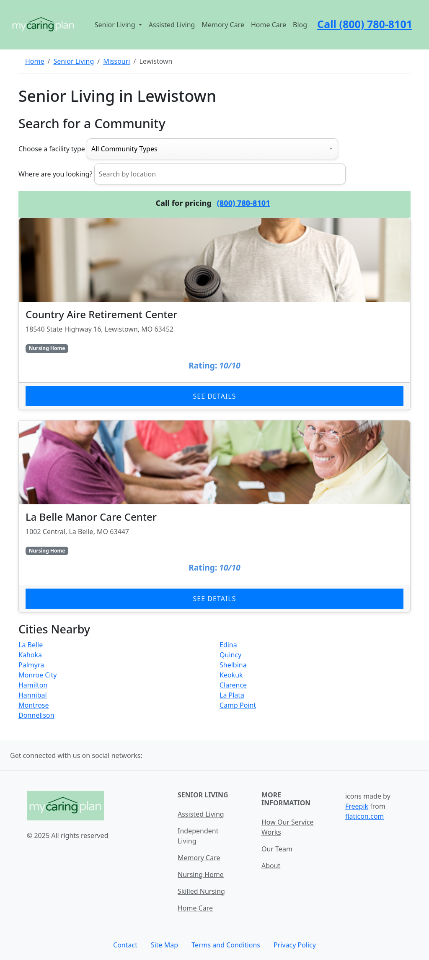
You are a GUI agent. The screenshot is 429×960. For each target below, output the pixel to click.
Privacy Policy (295, 945)
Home (34, 61)
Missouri (116, 61)
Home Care (268, 24)
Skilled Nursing (201, 891)
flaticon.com (364, 816)
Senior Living (73, 61)
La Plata (232, 695)
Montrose (33, 705)
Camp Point (238, 705)
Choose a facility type (51, 148)
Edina (228, 644)
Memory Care (223, 24)
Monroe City (37, 675)
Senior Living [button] (116, 24)
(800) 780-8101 (243, 203)
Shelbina (233, 664)
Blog (300, 24)
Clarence (233, 685)
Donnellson (36, 715)
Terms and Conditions (225, 945)
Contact (125, 945)
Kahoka (30, 654)
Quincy (230, 654)
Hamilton (32, 685)
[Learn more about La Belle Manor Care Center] (214, 516)
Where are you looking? (55, 174)
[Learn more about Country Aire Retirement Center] (214, 314)
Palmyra (31, 664)
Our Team (276, 849)
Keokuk (231, 675)
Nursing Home (201, 874)
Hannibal (32, 695)
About (270, 865)
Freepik (356, 806)
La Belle (30, 644)
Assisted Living (172, 24)
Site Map (164, 945)
